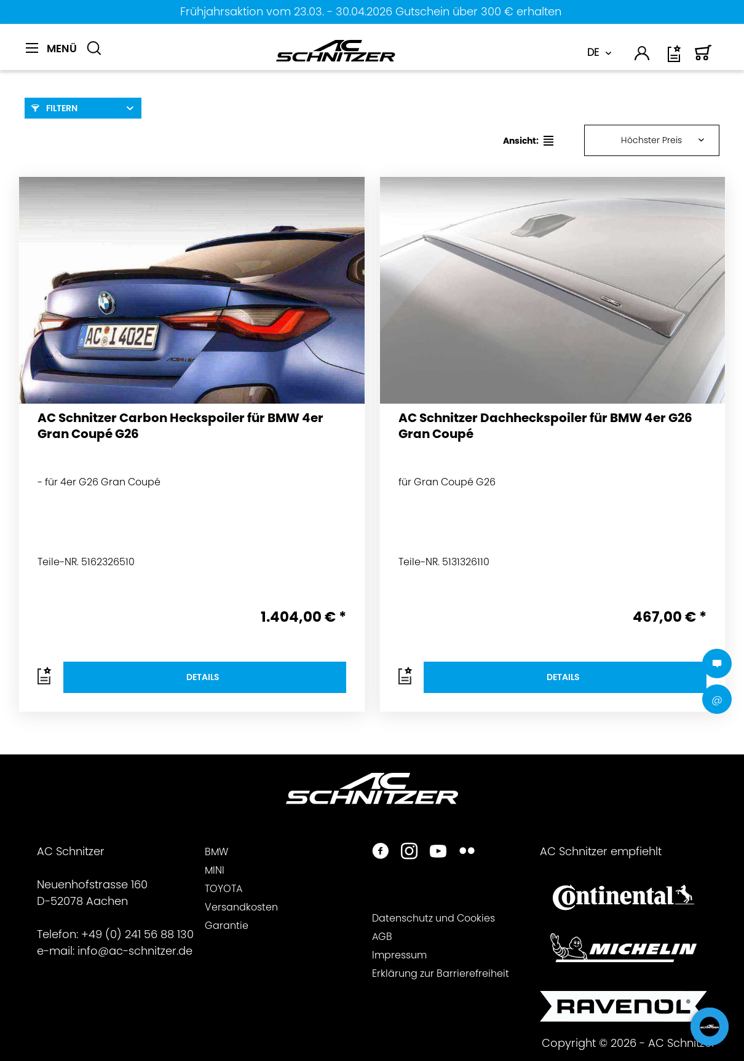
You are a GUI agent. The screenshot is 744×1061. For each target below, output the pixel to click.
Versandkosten (241, 907)
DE (593, 52)
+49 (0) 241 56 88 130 (137, 934)
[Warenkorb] (703, 58)
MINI (214, 870)
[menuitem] (51, 55)
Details (203, 677)
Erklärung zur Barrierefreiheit (440, 973)
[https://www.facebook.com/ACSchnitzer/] (380, 852)
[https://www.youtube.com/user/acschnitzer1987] (438, 852)
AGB (382, 937)
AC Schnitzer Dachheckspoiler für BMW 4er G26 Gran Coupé (545, 426)
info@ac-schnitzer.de (134, 950)
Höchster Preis (651, 140)
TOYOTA (223, 889)
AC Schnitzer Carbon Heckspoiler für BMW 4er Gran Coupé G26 (180, 426)
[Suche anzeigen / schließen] (94, 48)
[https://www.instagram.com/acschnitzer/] (409, 852)
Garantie (226, 925)
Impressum (399, 955)
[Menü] (51, 48)
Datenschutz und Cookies (433, 918)
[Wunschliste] (675, 58)
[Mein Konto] (642, 55)
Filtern (54, 108)
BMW (216, 852)
